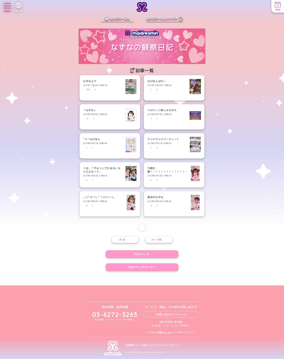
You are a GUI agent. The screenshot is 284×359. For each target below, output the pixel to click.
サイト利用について (145, 345)
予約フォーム (164, 332)
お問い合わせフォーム (171, 314)
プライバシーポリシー (168, 345)
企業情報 (129, 345)
